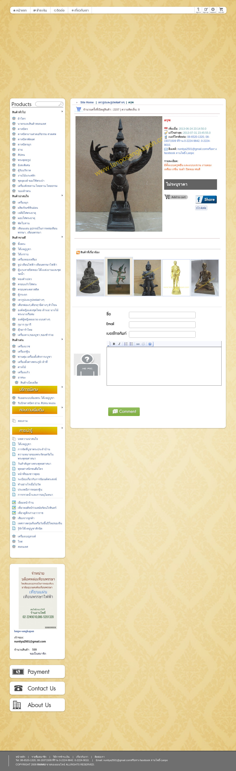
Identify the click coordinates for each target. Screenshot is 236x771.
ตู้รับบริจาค (24, 170)
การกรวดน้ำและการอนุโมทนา (35, 494)
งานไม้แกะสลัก (26, 175)
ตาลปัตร (23, 129)
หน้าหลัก (20, 756)
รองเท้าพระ (24, 191)
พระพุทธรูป (24, 160)
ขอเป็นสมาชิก (38, 653)
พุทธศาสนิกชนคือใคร (30, 468)
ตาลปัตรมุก (24, 144)
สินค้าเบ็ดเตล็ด (29, 382)
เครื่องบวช (24, 346)
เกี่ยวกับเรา (37, 705)
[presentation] (141, 396)
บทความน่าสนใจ (28, 439)
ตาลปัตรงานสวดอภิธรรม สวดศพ (37, 134)
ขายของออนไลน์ (55, 764)
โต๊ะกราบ (23, 254)
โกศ (20, 541)
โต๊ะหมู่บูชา (24, 249)
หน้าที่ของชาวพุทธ (29, 474)
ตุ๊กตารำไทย (25, 329)
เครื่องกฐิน (24, 351)
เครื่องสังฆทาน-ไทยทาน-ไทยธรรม (37, 186)
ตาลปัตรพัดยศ (26, 139)
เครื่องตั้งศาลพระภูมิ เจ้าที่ (33, 362)
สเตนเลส (23, 546)
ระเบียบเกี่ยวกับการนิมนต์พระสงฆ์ (37, 479)
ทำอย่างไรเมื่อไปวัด (29, 484)
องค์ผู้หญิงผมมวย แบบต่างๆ (34, 319)
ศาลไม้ (22, 367)
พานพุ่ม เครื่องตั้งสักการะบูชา (35, 356)
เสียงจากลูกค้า (26, 518)
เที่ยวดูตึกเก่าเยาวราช (30, 513)
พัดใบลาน (24, 223)
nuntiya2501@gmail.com (30, 641)
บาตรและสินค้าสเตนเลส (32, 123)
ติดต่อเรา (37, 688)
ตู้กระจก (22, 294)
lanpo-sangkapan (24, 631)
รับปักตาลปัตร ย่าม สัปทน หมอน (36, 403)
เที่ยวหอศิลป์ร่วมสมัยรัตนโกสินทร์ (37, 507)
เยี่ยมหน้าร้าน (26, 502)
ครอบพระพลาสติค (28, 289)
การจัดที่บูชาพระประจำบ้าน (34, 449)
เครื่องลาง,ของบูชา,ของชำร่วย (35, 335)
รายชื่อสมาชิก (39, 756)
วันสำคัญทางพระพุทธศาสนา (34, 463)
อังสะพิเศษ (24, 165)
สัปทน (21, 154)
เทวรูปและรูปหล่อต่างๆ (31, 299)
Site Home (87, 102)
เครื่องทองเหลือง (27, 259)
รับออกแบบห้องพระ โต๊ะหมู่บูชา (36, 398)
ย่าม (20, 149)
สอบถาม (23, 421)
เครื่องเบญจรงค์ (27, 536)
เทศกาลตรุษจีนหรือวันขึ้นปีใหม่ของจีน (40, 523)
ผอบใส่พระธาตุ (26, 218)
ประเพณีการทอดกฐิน (30, 489)
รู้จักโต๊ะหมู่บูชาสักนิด (30, 528)
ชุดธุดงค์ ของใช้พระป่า (31, 180)
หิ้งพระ (21, 244)
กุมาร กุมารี (24, 324)
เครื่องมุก (23, 202)
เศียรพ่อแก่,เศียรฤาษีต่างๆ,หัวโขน (37, 305)
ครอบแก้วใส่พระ (27, 284)
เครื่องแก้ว (24, 372)
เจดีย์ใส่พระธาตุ (27, 213)
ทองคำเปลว (25, 279)
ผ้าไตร (21, 118)
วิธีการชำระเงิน (37, 672)
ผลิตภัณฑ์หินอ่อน (28, 207)
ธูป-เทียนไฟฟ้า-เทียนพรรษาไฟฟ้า (37, 264)
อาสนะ (22, 377)
